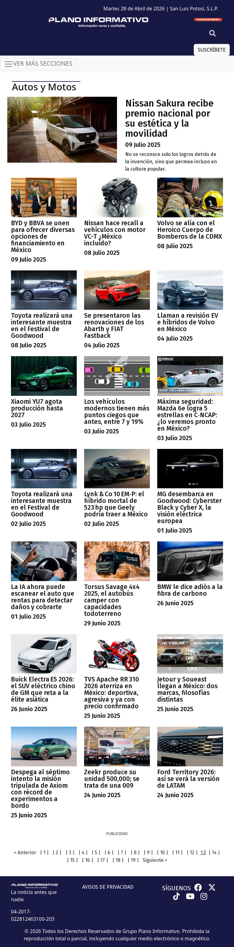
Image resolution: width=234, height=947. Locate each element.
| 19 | (133, 860)
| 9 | (148, 852)
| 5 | (96, 852)
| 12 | (192, 852)
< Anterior (25, 852)
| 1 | (44, 852)
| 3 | (70, 852)
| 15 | (72, 860)
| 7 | (121, 852)
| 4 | (83, 852)
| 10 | (162, 852)
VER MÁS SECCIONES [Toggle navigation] (38, 64)
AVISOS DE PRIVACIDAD (107, 887)
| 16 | (87, 860)
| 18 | (118, 860)
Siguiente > (155, 860)
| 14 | (214, 852)
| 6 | (109, 852)
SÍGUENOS (176, 888)
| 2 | (57, 852)
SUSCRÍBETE (212, 49)
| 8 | (135, 852)
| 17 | (102, 860)
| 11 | (177, 852)
